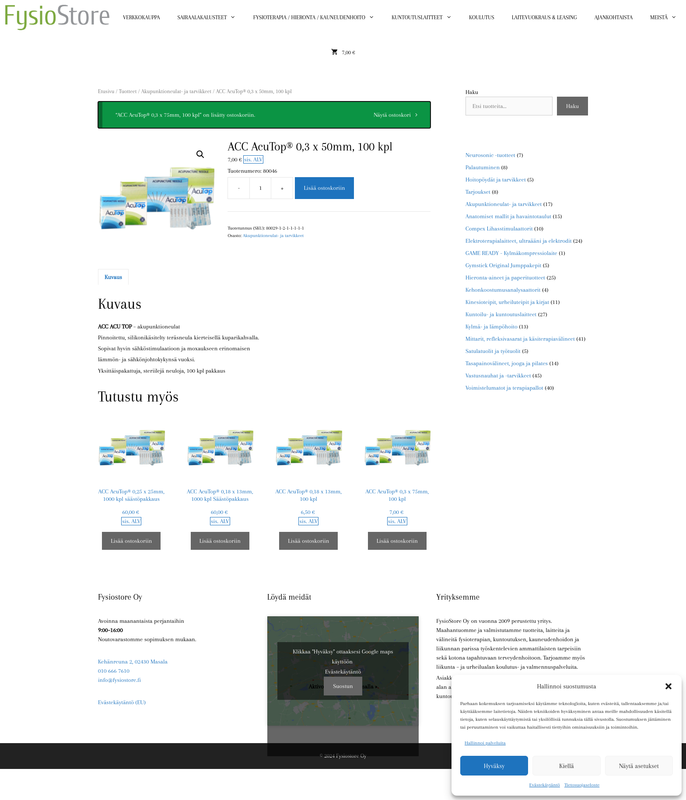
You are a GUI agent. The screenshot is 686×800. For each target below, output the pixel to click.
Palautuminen (483, 167)
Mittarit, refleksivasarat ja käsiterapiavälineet (520, 338)
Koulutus (481, 17)
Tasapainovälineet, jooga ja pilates (507, 363)
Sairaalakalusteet (211, 17)
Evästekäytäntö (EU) (122, 702)
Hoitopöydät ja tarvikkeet (496, 179)
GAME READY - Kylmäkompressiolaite (511, 253)
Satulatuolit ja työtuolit (493, 351)
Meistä (668, 17)
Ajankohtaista (614, 17)
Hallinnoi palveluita (485, 743)
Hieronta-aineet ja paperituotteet (505, 277)
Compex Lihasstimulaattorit (499, 228)
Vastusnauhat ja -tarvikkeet (498, 375)
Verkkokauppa (141, 17)
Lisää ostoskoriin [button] (131, 541)
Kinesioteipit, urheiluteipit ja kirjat (507, 302)
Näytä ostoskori (392, 115)
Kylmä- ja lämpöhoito (492, 326)
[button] (668, 686)
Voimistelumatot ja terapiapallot (504, 387)
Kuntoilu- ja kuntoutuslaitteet (501, 314)
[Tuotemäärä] (260, 188)
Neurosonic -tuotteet (490, 155)
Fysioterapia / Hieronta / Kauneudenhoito (318, 17)
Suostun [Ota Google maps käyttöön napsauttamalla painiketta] (343, 686)
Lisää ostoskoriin (324, 188)
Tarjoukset (478, 192)
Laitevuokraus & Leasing (544, 17)
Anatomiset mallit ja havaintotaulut (508, 216)
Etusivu (106, 91)
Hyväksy (494, 765)
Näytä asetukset (639, 765)
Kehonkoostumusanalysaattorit (503, 289)
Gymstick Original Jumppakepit (503, 265)
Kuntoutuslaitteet (426, 17)
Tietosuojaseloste (581, 785)
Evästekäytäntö (544, 785)
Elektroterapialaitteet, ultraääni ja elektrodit (519, 241)
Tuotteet (127, 91)
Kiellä (566, 765)
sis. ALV (253, 159)
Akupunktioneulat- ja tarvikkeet (176, 91)
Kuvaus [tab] (113, 277)
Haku (472, 92)
